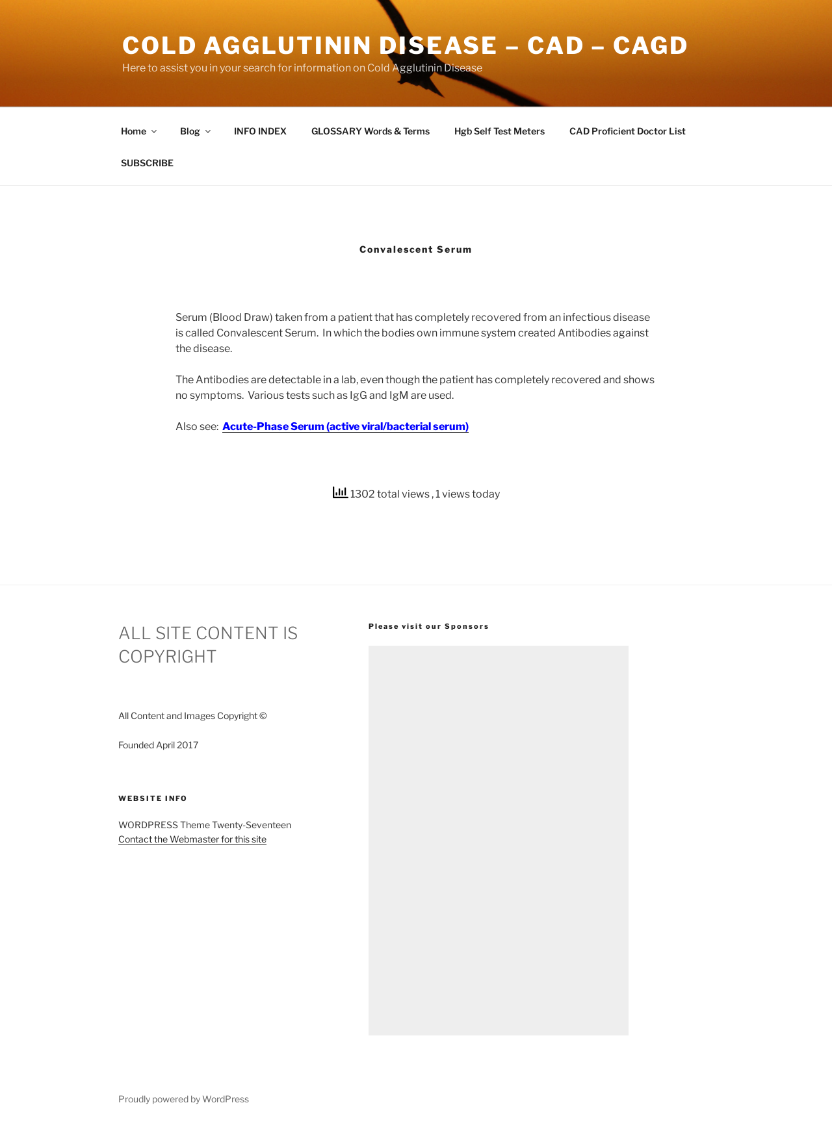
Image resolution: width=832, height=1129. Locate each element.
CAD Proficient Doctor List (627, 130)
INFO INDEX (260, 130)
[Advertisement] (499, 840)
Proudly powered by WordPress (183, 1098)
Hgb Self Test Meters (499, 130)
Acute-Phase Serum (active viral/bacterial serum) (345, 426)
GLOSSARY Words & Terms (370, 130)
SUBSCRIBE (147, 162)
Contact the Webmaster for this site (192, 838)
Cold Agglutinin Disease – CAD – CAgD (405, 45)
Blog (196, 130)
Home (140, 130)
